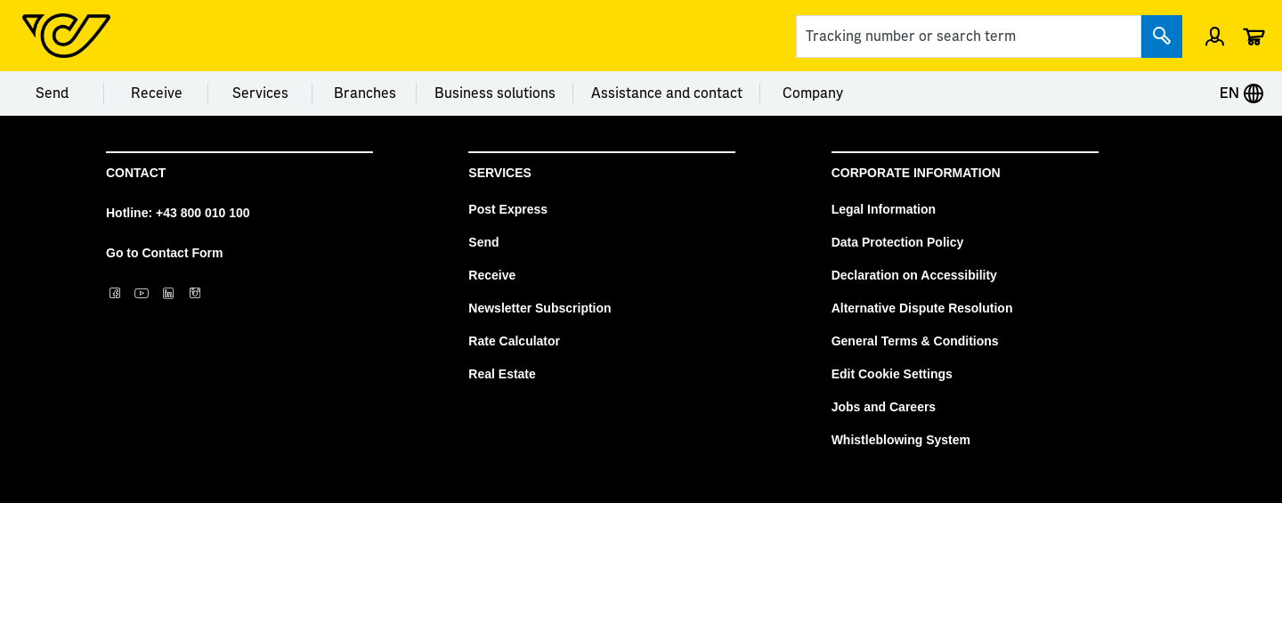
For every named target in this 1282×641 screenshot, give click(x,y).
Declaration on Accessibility (914, 275)
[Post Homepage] (66, 35)
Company (813, 93)
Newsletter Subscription (539, 308)
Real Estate (501, 374)
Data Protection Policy (898, 242)
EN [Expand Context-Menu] (1242, 93)
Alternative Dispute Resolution (922, 308)
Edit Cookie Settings (892, 374)
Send (52, 93)
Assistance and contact (666, 93)
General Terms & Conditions (915, 341)
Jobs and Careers (884, 407)
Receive (157, 93)
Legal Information (884, 209)
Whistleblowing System (901, 440)
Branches (365, 93)
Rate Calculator (514, 341)
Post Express (508, 209)
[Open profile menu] (1215, 35)
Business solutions (495, 93)
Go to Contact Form (164, 253)
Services (260, 93)
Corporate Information (916, 173)
